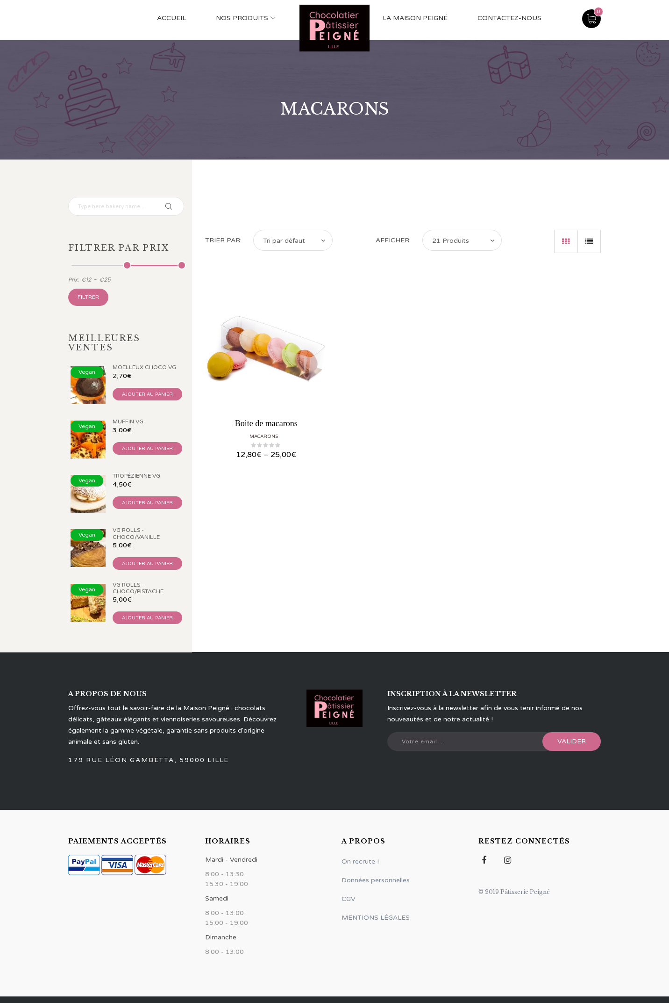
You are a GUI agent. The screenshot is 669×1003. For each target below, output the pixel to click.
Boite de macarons (266, 423)
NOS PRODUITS (242, 18)
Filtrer (88, 297)
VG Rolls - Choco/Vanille (136, 533)
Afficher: (393, 240)
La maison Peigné (415, 18)
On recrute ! (360, 861)
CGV (349, 899)
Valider (571, 741)
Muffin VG (128, 421)
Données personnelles (376, 880)
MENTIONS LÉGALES (376, 918)
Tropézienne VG (136, 475)
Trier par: (223, 240)
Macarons (263, 436)
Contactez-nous (509, 18)
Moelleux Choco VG (144, 367)
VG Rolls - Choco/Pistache (138, 588)
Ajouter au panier (147, 394)
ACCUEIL (171, 18)
